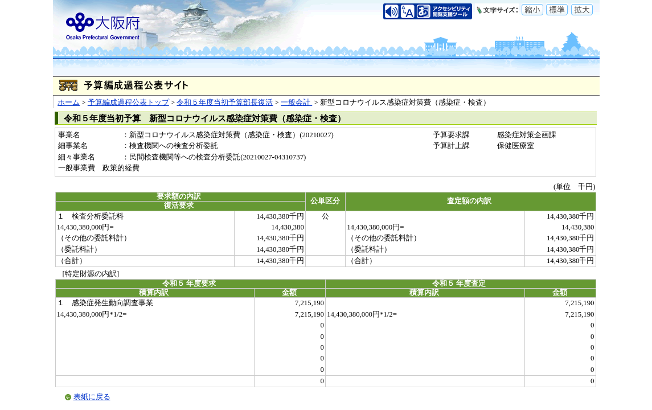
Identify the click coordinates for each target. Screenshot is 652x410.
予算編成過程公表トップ (128, 102)
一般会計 (296, 102)
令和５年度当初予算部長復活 (225, 102)
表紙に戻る (91, 397)
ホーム (69, 102)
